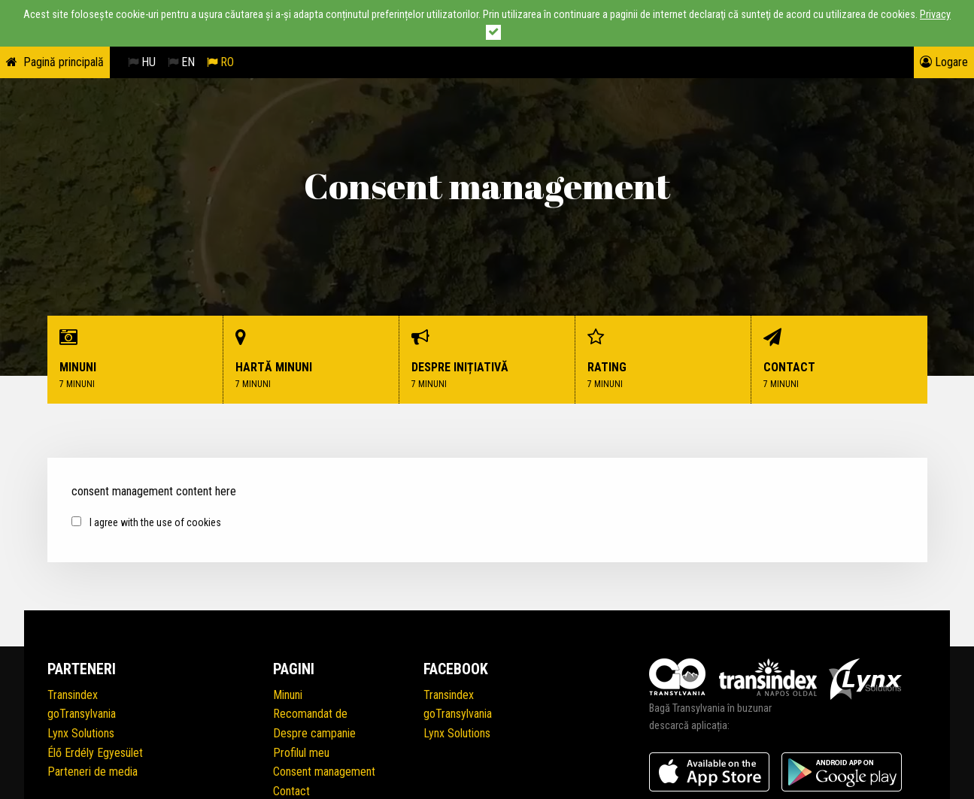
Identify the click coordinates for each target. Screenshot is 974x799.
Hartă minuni (311, 360)
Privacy (935, 14)
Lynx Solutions (80, 733)
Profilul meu (301, 753)
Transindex (72, 695)
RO (220, 62)
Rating (663, 360)
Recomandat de (310, 714)
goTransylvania (81, 714)
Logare (944, 62)
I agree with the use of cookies (146, 522)
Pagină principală (63, 62)
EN (181, 62)
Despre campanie (314, 733)
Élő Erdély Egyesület (95, 753)
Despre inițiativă (487, 360)
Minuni (135, 360)
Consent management (324, 771)
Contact (839, 360)
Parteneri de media (92, 771)
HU (142, 62)
